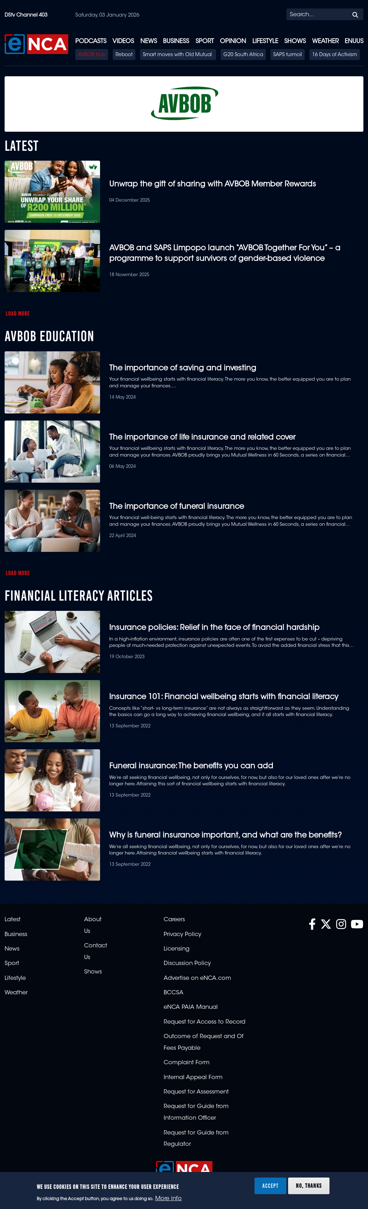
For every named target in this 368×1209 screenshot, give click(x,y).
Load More (18, 313)
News (148, 41)
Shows (295, 41)
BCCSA (173, 993)
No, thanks (309, 1185)
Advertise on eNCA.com (197, 978)
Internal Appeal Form (193, 1077)
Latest (13, 920)
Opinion (233, 41)
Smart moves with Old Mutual (178, 55)
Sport (204, 41)
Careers (174, 920)
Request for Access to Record (204, 1022)
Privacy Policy (182, 934)
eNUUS (354, 41)
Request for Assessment (196, 1092)
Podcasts (90, 41)
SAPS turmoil (287, 55)
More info (168, 1199)
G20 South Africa (243, 55)
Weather (325, 41)
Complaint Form (187, 1063)
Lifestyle (265, 41)
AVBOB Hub (91, 55)
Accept (270, 1185)
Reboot (124, 55)
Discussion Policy (187, 963)
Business (176, 41)
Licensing (176, 949)
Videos (123, 41)
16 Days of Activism (334, 55)
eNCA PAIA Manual (191, 1007)
